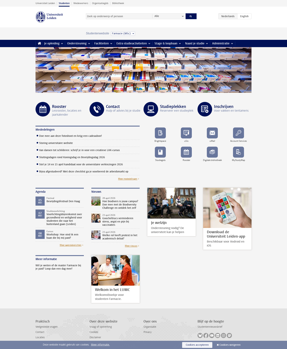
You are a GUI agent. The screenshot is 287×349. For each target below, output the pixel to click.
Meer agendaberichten (70, 245)
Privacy (148, 332)
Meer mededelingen (127, 178)
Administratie (221, 43)
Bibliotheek (118, 3)
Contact (40, 332)
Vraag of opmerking (101, 327)
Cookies (94, 332)
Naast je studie (194, 43)
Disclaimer (95, 337)
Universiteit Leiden (45, 3)
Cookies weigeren (230, 345)
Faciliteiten (101, 43)
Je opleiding (51, 43)
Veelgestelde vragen (47, 327)
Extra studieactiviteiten (131, 43)
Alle (156, 16)
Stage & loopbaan (165, 43)
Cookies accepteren (197, 345)
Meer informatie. (100, 344)
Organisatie (150, 327)
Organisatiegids (100, 3)
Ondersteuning (77, 43)
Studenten (64, 3)
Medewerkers (80, 3)
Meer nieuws (131, 245)
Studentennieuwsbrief (209, 327)
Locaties (40, 337)
